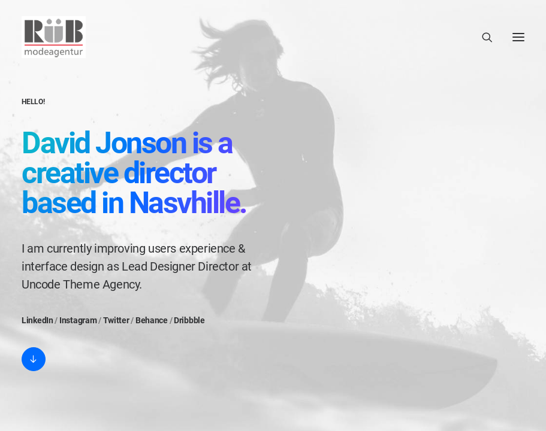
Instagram (77, 320)
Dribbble (189, 320)
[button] (34, 359)
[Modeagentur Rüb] (54, 37)
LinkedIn (37, 320)
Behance (151, 320)
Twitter (116, 320)
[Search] (482, 37)
